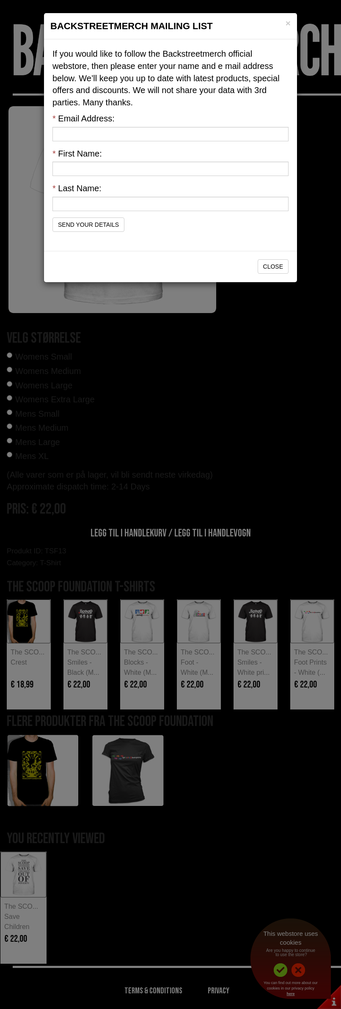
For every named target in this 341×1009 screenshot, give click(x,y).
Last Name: (77, 188)
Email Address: (83, 118)
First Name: (77, 153)
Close (273, 266)
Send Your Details (88, 224)
